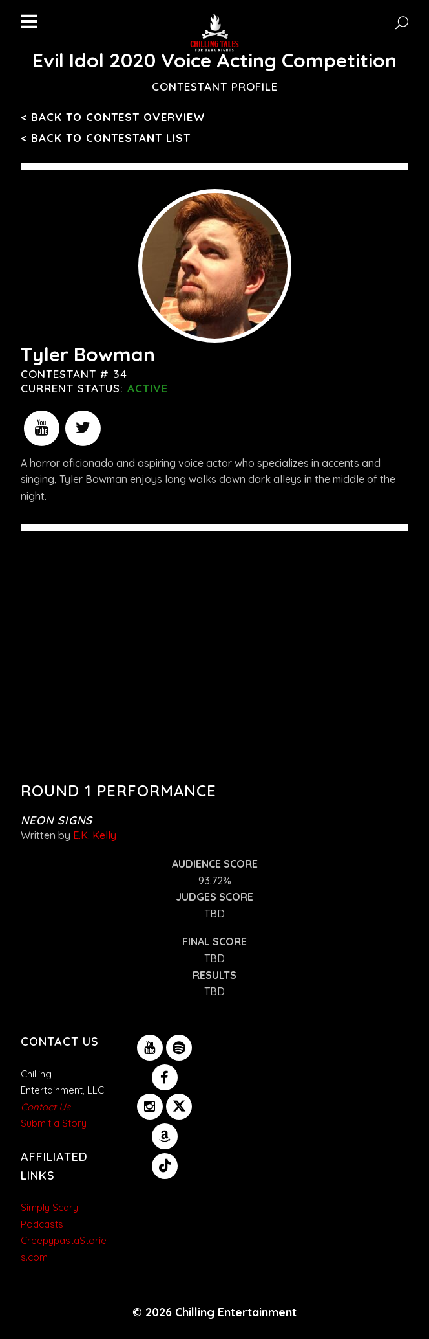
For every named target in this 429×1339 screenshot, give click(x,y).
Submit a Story (54, 1123)
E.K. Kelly (94, 835)
